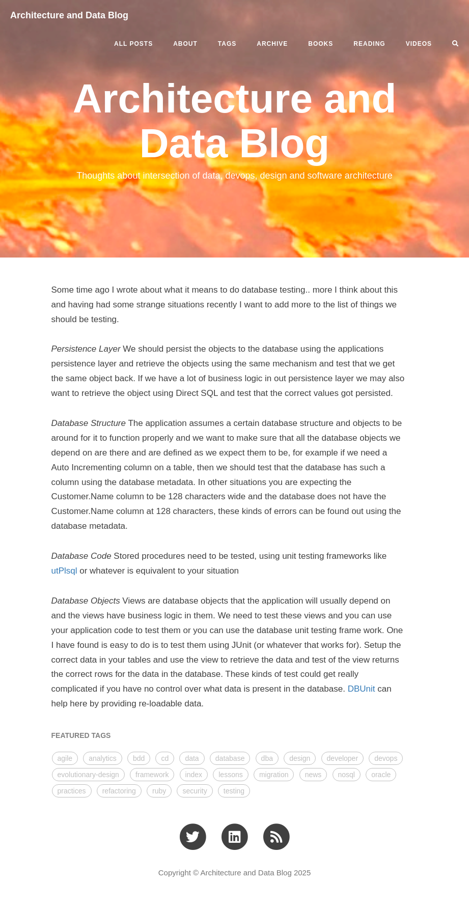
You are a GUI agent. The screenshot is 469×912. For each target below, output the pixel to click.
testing (234, 791)
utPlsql (64, 571)
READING (369, 43)
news (313, 775)
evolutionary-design (88, 775)
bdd (139, 758)
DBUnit (361, 689)
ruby (159, 791)
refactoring (119, 791)
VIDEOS (419, 43)
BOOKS (320, 43)
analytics (102, 758)
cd (165, 758)
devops (385, 758)
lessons (230, 775)
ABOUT (185, 43)
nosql (346, 775)
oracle (381, 775)
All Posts (133, 43)
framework (152, 775)
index (193, 775)
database (230, 758)
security (194, 791)
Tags (227, 43)
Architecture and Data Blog (69, 15)
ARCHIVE (272, 43)
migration (274, 775)
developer (342, 758)
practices (72, 791)
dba (267, 758)
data (192, 758)
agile (65, 758)
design (299, 758)
